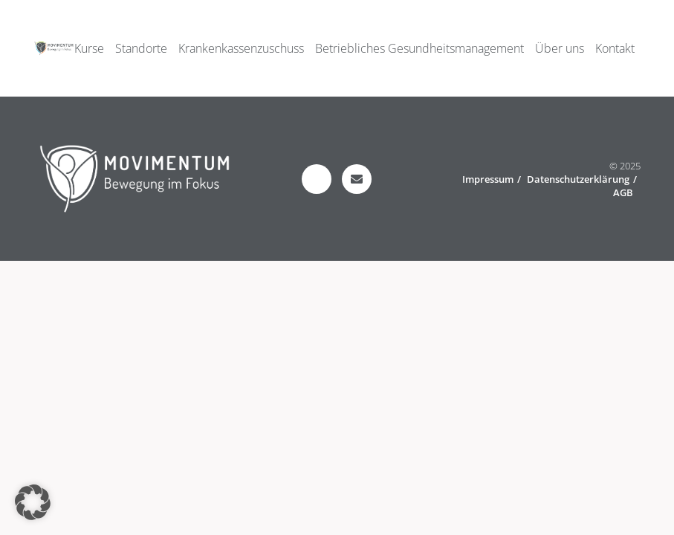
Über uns (559, 48)
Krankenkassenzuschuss (241, 48)
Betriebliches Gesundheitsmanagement (419, 48)
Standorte (141, 48)
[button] (32, 502)
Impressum (487, 179)
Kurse (89, 48)
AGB (623, 192)
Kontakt (615, 48)
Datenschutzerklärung (578, 179)
